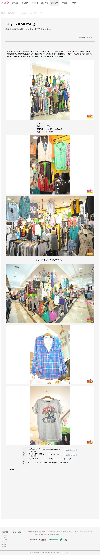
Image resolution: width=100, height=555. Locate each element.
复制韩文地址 (70, 455)
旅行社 (77, 532)
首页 (3, 12)
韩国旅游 (52, 532)
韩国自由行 (38, 532)
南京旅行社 (44, 534)
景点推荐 (25, 3)
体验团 (64, 3)
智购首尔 (54, 3)
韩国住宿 (71, 532)
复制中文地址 (70, 450)
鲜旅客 (90, 532)
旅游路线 (56, 534)
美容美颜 (35, 3)
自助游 (81, 532)
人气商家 (23, 12)
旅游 (85, 532)
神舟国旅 (50, 534)
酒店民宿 (44, 3)
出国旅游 (59, 532)
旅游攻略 (37, 534)
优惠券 (73, 3)
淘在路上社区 (45, 532)
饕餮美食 (15, 3)
